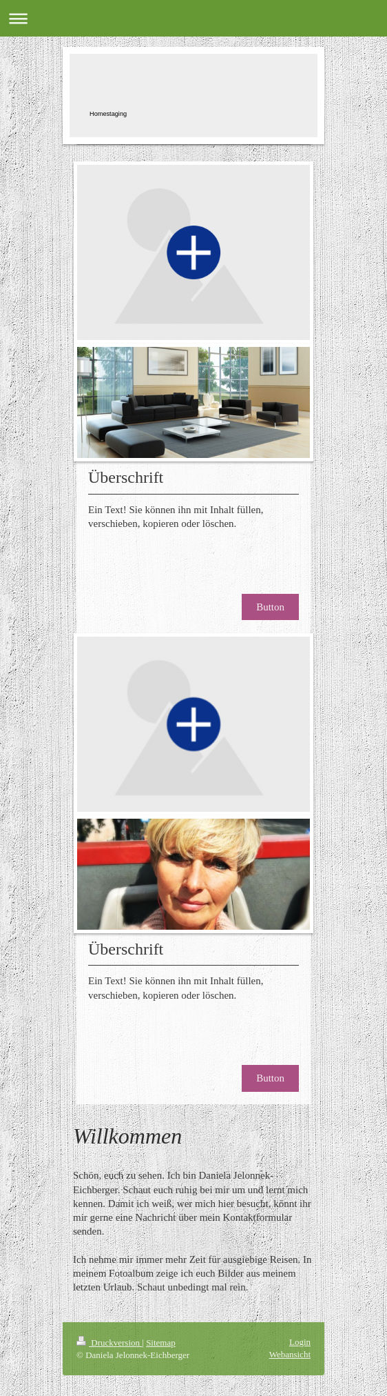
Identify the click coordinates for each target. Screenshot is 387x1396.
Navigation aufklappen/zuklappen (193, 18)
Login (300, 1342)
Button (270, 606)
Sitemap (161, 1342)
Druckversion (109, 1342)
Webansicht (290, 1354)
